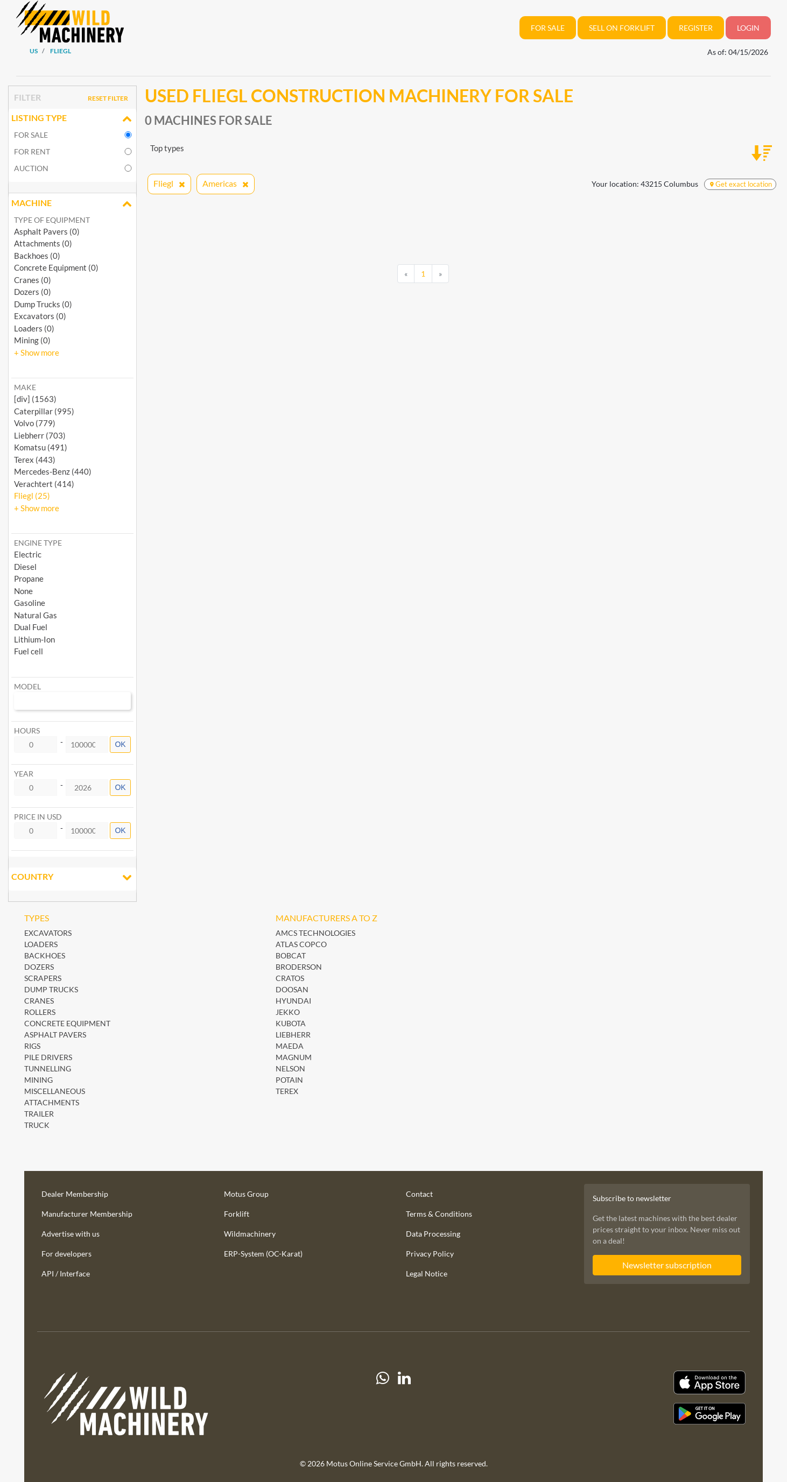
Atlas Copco (301, 944)
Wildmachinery (250, 1233)
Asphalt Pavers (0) (47, 231)
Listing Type (72, 118)
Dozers (39, 966)
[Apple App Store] (636, 1382)
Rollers (39, 1012)
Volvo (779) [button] (34, 423)
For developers (66, 1253)
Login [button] (748, 27)
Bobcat (291, 955)
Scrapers (42, 978)
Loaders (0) (34, 328)
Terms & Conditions (439, 1213)
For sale (31, 134)
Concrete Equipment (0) (56, 267)
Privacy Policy (430, 1253)
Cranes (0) (32, 280)
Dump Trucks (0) (43, 304)
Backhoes (44, 955)
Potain (289, 1079)
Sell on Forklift (622, 27)
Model (27, 686)
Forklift (236, 1213)
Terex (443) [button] (34, 459)
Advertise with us (70, 1233)
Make (25, 387)
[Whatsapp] (383, 1407)
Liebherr (293, 1034)
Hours (27, 730)
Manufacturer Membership (86, 1213)
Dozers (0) (32, 292)
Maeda (290, 1045)
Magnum (294, 1057)
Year (23, 773)
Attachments (51, 1102)
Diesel (25, 566)
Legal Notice (426, 1273)
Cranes (39, 1000)
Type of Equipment (52, 219)
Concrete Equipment (67, 1023)
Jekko (288, 1012)
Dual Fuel (30, 627)
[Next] (440, 274)
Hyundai (293, 1000)
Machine (72, 203)
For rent (32, 151)
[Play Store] (636, 1414)
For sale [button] (548, 27)
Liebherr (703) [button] (40, 435)
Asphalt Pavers (55, 1034)
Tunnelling (47, 1068)
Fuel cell (28, 651)
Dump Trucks (51, 989)
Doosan (292, 989)
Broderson (299, 966)
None (23, 591)
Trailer (39, 1113)
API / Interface (65, 1273)
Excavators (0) (40, 316)
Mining (38, 1079)
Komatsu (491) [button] (40, 447)
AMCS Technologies (315, 932)
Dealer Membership (74, 1193)
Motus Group (246, 1193)
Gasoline (29, 603)
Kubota (291, 1023)
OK (120, 744)
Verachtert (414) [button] (44, 484)
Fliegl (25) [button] (32, 495)
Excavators (48, 932)
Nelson (290, 1068)
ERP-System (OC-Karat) (263, 1253)
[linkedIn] (404, 1407)
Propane (29, 578)
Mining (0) (32, 340)
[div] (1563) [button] (35, 399)
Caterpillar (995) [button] (44, 411)
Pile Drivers (48, 1057)
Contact (419, 1193)
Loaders (41, 944)
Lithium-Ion (34, 639)
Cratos (290, 978)
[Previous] (405, 274)
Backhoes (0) (37, 255)
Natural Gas (35, 615)
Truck (37, 1125)
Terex (287, 1091)
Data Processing (433, 1233)
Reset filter (108, 98)
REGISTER (696, 27)
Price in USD (38, 816)
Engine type (38, 542)
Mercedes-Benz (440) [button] (53, 471)
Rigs (32, 1045)
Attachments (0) (43, 243)
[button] (36, 352)
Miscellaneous (54, 1091)
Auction (31, 168)
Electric (27, 554)
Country (72, 877)
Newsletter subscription (667, 1265)
